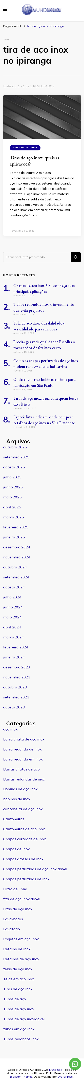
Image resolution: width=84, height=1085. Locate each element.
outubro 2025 (15, 447)
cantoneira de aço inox (23, 809)
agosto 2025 (14, 467)
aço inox (10, 729)
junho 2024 (13, 607)
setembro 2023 (16, 697)
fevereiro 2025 (15, 527)
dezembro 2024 (16, 547)
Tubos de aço (14, 999)
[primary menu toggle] (5, 10)
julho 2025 (12, 477)
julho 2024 (12, 597)
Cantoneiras (13, 819)
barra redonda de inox (22, 749)
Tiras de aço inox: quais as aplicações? (34, 161)
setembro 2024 (16, 577)
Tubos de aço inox (18, 1009)
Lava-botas (13, 919)
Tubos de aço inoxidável (24, 1019)
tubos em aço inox (19, 1029)
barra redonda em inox (23, 759)
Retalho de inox (17, 949)
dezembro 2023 (16, 667)
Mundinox (55, 1070)
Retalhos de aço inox (21, 959)
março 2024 (13, 637)
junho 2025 (13, 487)
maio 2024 (12, 617)
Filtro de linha (15, 889)
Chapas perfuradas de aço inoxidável (35, 869)
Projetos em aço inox (21, 939)
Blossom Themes (21, 1076)
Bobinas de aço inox (20, 789)
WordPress (65, 1076)
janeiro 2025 (14, 537)
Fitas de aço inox (17, 909)
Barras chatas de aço (21, 769)
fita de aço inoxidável (21, 899)
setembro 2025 (16, 457)
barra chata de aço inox (24, 739)
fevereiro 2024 (15, 647)
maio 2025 (12, 497)
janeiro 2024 (14, 657)
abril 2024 (12, 627)
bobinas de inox (16, 799)
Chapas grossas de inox (23, 859)
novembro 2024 (16, 557)
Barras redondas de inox (24, 779)
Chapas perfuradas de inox (26, 879)
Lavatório (11, 929)
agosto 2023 (14, 707)
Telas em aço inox (18, 979)
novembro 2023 (16, 677)
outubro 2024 (15, 567)
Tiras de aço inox (25, 147)
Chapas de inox (16, 849)
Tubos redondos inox (21, 1039)
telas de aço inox (17, 969)
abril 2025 (12, 507)
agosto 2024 (14, 587)
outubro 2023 (15, 687)
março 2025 (13, 517)
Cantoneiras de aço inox (24, 829)
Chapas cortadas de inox (24, 839)
